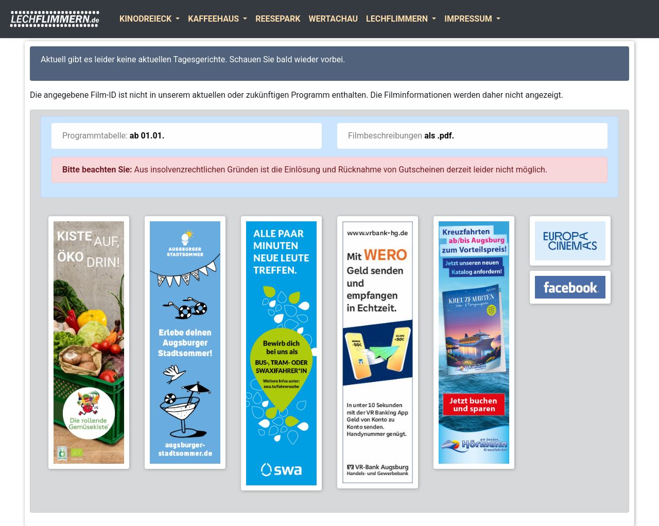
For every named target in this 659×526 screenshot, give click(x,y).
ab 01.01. (147, 136)
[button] (149, 19)
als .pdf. (439, 136)
